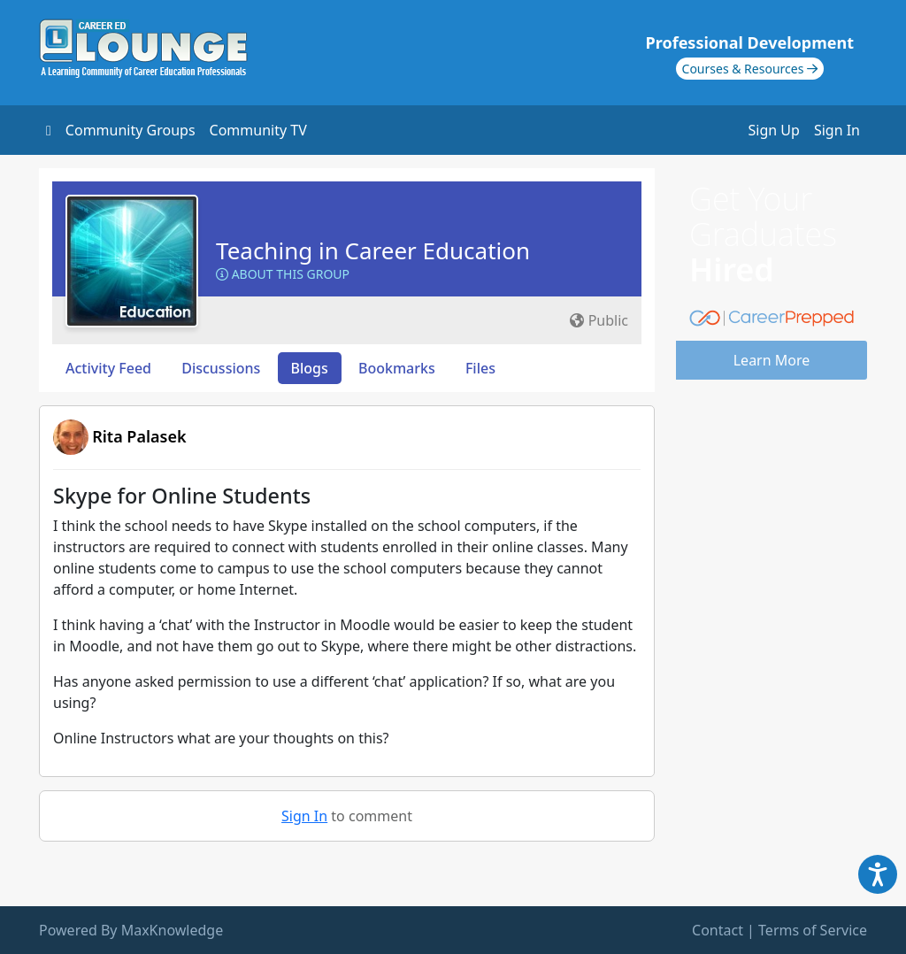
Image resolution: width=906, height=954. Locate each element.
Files (480, 368)
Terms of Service (812, 930)
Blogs (309, 368)
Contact (717, 930)
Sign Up (774, 130)
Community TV (258, 130)
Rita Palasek (139, 436)
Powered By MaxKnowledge (131, 930)
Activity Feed (108, 368)
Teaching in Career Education (373, 250)
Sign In (837, 130)
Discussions (220, 368)
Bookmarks (396, 368)
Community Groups (130, 130)
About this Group (282, 273)
